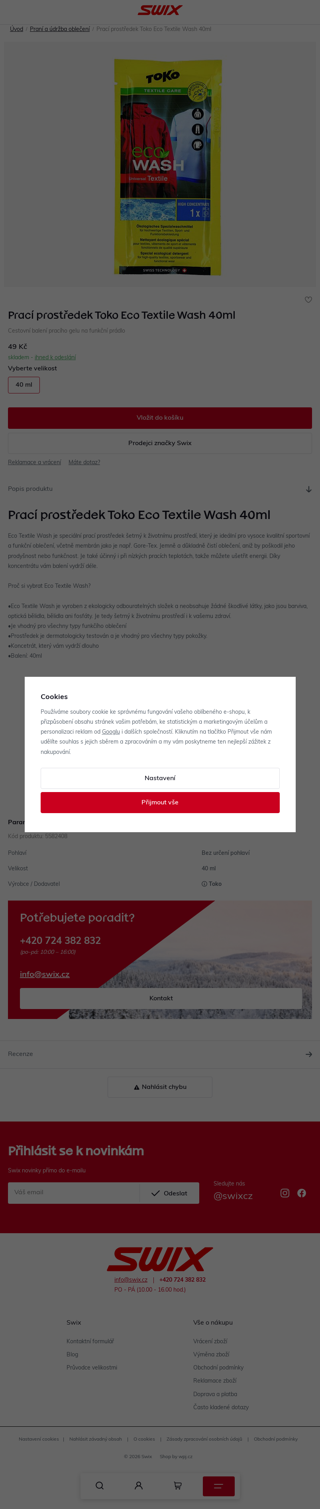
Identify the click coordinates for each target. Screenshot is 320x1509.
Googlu (111, 732)
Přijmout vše (160, 803)
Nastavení (160, 778)
